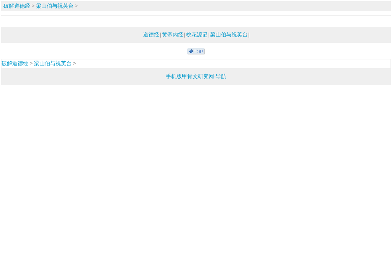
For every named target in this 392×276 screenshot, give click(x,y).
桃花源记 (196, 35)
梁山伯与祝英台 (55, 6)
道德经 (151, 35)
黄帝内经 (172, 35)
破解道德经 (16, 6)
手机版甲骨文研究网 (190, 76)
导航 (221, 76)
